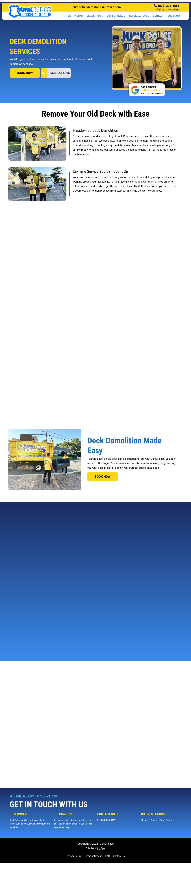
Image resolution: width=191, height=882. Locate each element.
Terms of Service (93, 878)
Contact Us (119, 878)
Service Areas (139, 15)
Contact (158, 15)
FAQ (107, 878)
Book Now (174, 15)
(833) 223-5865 (168, 5)
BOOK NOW (25, 94)
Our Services (116, 15)
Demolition (95, 15)
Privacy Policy (73, 878)
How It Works (74, 15)
